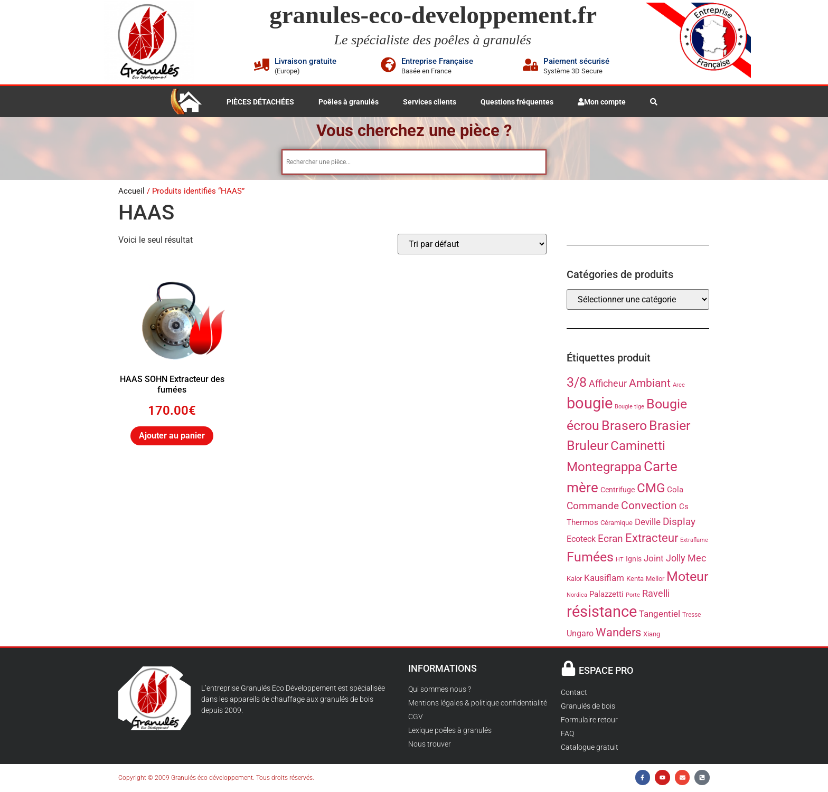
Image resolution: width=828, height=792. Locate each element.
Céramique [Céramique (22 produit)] (616, 524)
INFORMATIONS (442, 669)
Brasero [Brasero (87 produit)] (624, 426)
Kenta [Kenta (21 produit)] (635, 580)
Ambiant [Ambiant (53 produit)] (650, 384)
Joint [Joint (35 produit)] (654, 559)
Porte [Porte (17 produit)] (633, 596)
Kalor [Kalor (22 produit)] (574, 580)
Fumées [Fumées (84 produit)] (590, 558)
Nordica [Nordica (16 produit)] (577, 596)
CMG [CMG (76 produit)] (651, 489)
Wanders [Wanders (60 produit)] (618, 633)
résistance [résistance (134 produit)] (602, 613)
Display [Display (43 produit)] (679, 523)
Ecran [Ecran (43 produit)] (610, 539)
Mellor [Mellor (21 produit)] (655, 580)
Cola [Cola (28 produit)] (675, 490)
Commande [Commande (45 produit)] (593, 507)
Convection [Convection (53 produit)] (649, 506)
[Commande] (472, 245)
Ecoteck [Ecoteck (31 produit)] (581, 540)
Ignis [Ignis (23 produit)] (634, 560)
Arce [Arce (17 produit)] (679, 386)
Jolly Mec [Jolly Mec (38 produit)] (686, 559)
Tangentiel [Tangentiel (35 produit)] (659, 614)
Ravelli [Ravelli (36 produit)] (656, 594)
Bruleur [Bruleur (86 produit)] (587, 446)
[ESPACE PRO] (568, 669)
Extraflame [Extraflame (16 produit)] (694, 541)
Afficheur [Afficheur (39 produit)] (608, 384)
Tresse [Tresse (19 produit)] (691, 615)
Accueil (131, 192)
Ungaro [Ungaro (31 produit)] (580, 634)
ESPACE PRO (606, 671)
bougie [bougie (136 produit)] (590, 404)
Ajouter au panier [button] (172, 437)
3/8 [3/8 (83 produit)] (577, 383)
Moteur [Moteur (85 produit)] (687, 577)
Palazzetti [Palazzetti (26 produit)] (606, 595)
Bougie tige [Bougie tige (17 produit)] (629, 407)
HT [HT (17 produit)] (620, 560)
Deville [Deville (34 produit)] (648, 523)
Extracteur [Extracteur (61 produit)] (651, 539)
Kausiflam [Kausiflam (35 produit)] (604, 579)
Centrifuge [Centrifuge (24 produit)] (617, 490)
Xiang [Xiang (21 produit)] (651, 635)
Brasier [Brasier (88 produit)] (669, 426)
